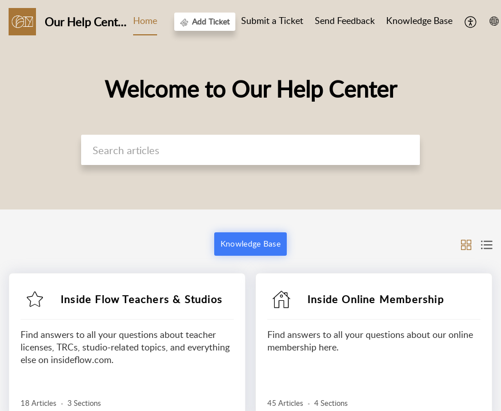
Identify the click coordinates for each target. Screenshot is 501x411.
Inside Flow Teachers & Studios (141, 299)
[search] (250, 150)
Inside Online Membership (375, 299)
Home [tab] (145, 20)
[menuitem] (471, 22)
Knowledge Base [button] (250, 243)
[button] (466, 243)
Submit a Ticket (272, 20)
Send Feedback (345, 20)
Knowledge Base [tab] (419, 20)
